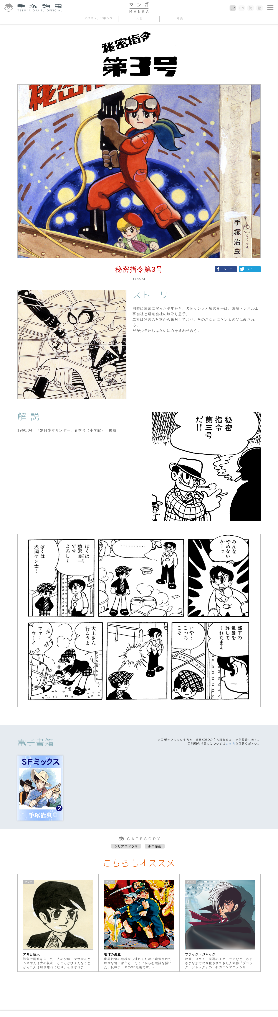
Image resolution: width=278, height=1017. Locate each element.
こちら (230, 744)
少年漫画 (154, 846)
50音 (139, 18)
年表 (180, 18)
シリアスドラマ (126, 846)
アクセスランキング (98, 18)
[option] (58, 923)
